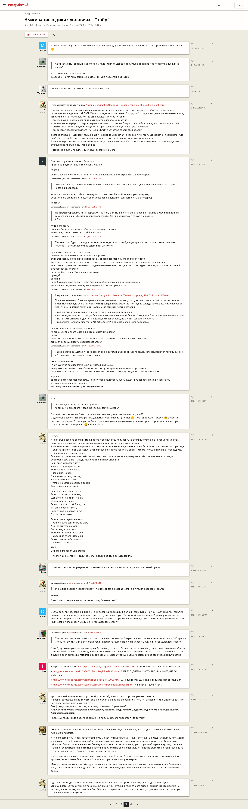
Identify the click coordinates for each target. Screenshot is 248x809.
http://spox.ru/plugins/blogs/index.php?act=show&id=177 (108, 666)
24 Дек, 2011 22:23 (199, 65)
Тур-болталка (32, 13)
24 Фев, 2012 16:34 (90, 25)
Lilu (44, 109)
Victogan (41, 93)
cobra (71, 633)
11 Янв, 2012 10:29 (198, 570)
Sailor (43, 572)
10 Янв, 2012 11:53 (198, 164)
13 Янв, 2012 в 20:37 (96, 633)
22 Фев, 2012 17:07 (199, 786)
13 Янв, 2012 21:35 (198, 636)
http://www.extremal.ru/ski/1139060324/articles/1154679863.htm (86, 671)
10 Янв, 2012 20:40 (199, 439)
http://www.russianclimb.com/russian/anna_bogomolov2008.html (86, 679)
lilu (70, 179)
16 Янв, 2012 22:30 (199, 669)
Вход (240, 5)
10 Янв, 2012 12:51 (198, 401)
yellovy (42, 734)
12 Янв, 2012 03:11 (198, 587)
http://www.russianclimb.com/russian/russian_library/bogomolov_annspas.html (92, 684)
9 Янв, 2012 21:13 (198, 108)
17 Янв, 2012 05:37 (199, 699)
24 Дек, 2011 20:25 (199, 49)
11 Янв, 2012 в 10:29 (95, 583)
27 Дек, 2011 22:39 (198, 91)
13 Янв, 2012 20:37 (199, 615)
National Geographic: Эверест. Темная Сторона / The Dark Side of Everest (126, 105)
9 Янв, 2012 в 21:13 (93, 290)
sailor (71, 583)
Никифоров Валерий (68, 25)
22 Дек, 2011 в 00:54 (93, 179)
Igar (44, 671)
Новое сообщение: (45, 25)
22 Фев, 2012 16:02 (199, 732)
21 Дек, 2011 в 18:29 (93, 237)
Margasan (41, 638)
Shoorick (41, 67)
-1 (45, 166)
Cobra (43, 50)
